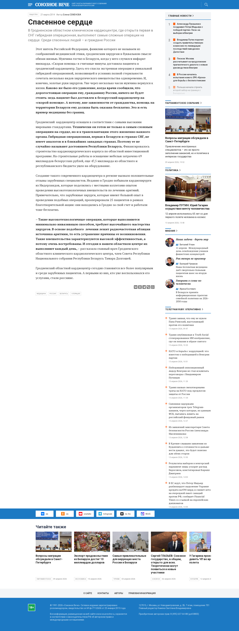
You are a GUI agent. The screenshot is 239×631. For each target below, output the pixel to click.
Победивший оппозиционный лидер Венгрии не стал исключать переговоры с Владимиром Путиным (189, 372)
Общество (33, 14)
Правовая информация (142, 593)
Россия (53, 293)
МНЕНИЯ (170, 231)
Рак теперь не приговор (191, 258)
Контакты (103, 593)
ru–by (125, 513)
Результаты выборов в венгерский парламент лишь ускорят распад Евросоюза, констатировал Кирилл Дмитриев (189, 468)
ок (64, 513)
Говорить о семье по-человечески (189, 282)
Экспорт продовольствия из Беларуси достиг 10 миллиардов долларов (91, 559)
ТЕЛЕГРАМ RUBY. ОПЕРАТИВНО (183, 309)
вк (44, 513)
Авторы (118, 593)
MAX (145, 513)
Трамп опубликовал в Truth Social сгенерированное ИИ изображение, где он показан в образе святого (189, 338)
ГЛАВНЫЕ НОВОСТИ (179, 15)
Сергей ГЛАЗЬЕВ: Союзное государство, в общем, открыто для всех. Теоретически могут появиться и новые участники (168, 564)
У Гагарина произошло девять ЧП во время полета (204, 559)
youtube (85, 513)
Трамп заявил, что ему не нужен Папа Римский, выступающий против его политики (187, 322)
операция (75, 293)
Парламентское (44, 579)
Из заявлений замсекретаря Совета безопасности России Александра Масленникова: (189, 430)
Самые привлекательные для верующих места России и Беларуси (129, 559)
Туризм (117, 579)
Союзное (156, 579)
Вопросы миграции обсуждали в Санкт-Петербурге (186, 139)
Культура (194, 579)
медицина (41, 293)
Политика (171, 170)
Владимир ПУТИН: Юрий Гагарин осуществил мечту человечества (187, 207)
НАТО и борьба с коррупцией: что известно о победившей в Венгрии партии (189, 354)
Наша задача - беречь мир (192, 239)
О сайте (87, 593)
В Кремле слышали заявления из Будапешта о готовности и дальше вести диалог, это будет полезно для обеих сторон (189, 448)
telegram (105, 513)
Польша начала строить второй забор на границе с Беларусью (187, 90)
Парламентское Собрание (182, 103)
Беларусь (64, 293)
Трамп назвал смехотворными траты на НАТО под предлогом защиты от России (187, 391)
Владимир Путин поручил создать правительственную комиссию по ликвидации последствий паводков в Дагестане (188, 46)
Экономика (80, 579)
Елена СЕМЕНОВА (72, 14)
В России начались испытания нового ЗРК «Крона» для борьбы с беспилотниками (189, 77)
